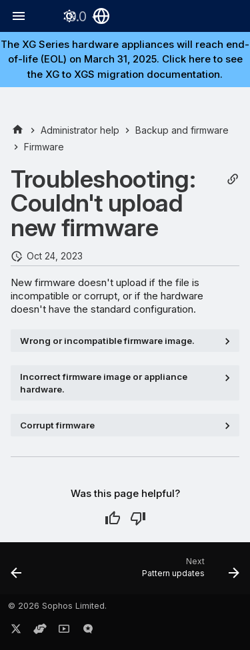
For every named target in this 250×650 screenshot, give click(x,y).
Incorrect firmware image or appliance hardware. (103, 382)
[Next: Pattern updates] (189, 572)
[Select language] (101, 16)
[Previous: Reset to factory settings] (16, 572)
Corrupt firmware (57, 425)
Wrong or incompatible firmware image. (107, 340)
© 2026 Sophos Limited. (57, 606)
